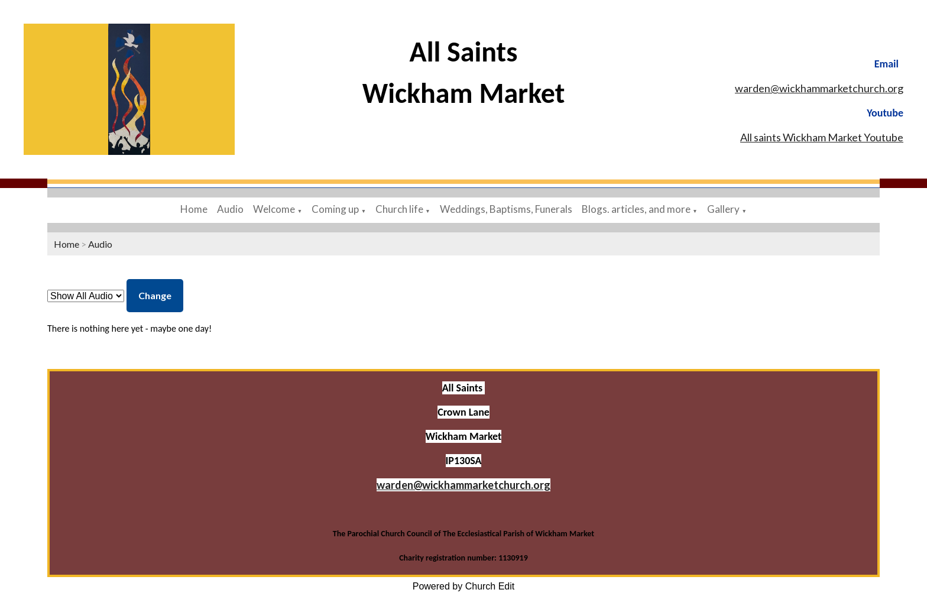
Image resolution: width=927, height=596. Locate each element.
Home (194, 209)
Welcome (274, 209)
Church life (400, 209)
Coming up (335, 209)
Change (154, 295)
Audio (230, 209)
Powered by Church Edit (464, 586)
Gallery (723, 209)
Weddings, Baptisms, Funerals (506, 209)
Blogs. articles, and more (636, 209)
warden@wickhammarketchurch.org (819, 88)
